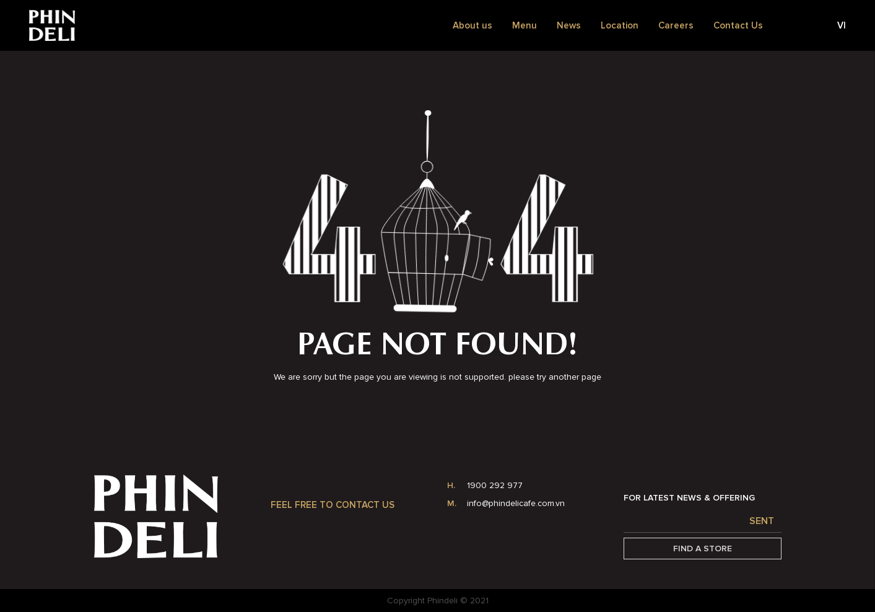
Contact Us (738, 25)
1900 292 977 (495, 485)
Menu (524, 25)
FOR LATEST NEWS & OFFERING (689, 497)
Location (619, 25)
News (569, 25)
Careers (676, 25)
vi (841, 25)
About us (472, 25)
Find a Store (702, 548)
